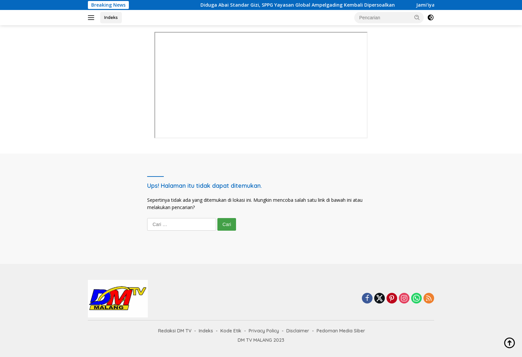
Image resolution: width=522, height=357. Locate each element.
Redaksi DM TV (174, 331)
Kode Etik (230, 331)
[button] (417, 17)
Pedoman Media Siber (341, 331)
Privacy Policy (264, 331)
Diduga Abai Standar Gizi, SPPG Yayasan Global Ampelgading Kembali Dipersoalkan (303, 5)
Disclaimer (297, 331)
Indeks (111, 17)
